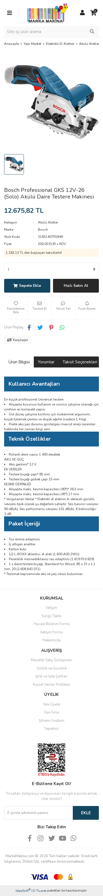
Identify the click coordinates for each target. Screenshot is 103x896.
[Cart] (93, 12)
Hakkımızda (51, 640)
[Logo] (46, 12)
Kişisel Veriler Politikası (51, 684)
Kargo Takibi (52, 616)
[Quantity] (51, 269)
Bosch (43, 229)
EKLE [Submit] (86, 813)
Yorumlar (46, 362)
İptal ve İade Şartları (51, 676)
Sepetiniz (51, 728)
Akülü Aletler (48, 222)
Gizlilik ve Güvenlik (52, 668)
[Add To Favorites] (15, 308)
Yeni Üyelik (51, 704)
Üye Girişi (51, 712)
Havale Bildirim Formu (52, 624)
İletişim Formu (51, 632)
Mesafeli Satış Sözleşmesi (51, 660)
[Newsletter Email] (38, 813)
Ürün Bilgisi (19, 362)
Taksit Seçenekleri (80, 362)
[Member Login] (82, 13)
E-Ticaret (39, 891)
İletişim (51, 607)
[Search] (51, 31)
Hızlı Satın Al (76, 285)
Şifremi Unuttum (51, 720)
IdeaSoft (23, 890)
